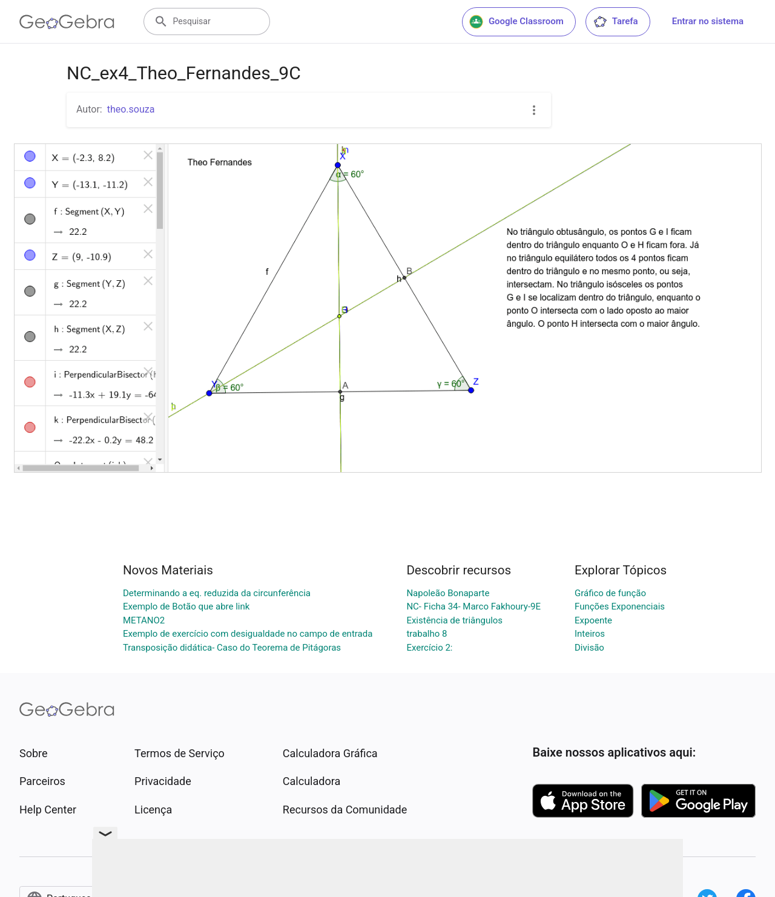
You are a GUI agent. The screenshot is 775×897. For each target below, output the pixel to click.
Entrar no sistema (708, 21)
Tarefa (615, 22)
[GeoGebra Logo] (66, 22)
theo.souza (131, 109)
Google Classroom (516, 22)
